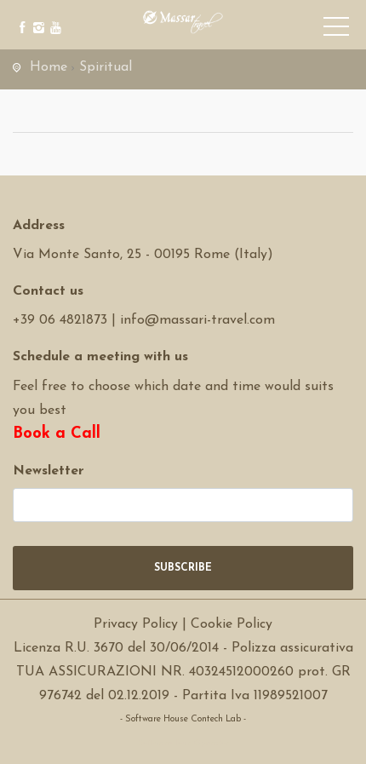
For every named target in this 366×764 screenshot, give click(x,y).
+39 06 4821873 (60, 320)
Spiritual (105, 67)
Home (48, 67)
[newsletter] (183, 505)
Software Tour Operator (183, 743)
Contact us (48, 291)
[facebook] (19, 15)
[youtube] (53, 15)
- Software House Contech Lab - (183, 719)
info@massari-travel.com (197, 320)
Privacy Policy (136, 624)
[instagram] (36, 15)
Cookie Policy (231, 624)
